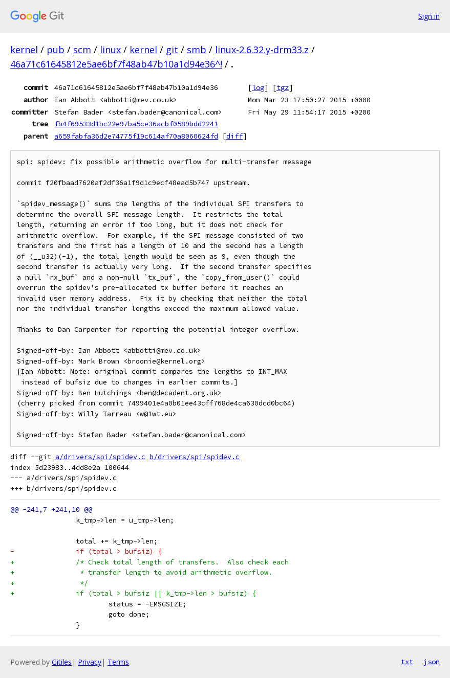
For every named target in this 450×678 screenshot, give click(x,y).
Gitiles (62, 662)
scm (82, 49)
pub (56, 49)
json (431, 661)
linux (110, 49)
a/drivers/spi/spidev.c (100, 457)
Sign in (429, 16)
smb (196, 49)
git (172, 49)
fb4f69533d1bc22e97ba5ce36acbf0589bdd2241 (136, 123)
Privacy (89, 662)
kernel (24, 49)
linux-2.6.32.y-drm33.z (262, 49)
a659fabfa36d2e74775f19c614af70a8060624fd (136, 136)
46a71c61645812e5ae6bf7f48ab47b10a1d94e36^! (116, 64)
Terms (118, 662)
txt (407, 661)
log (258, 87)
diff (234, 136)
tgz (282, 87)
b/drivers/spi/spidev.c (194, 457)
